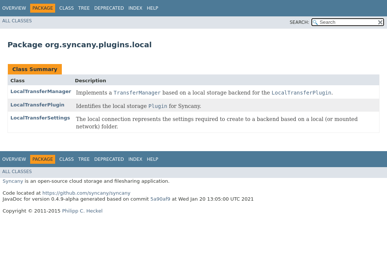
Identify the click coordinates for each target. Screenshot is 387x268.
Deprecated (109, 8)
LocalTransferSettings (40, 118)
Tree (84, 8)
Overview (14, 8)
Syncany (13, 181)
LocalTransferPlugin (37, 105)
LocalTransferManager (40, 91)
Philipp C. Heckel (82, 211)
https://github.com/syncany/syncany (86, 193)
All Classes (17, 20)
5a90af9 (160, 199)
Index (136, 8)
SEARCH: (300, 22)
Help (152, 8)
